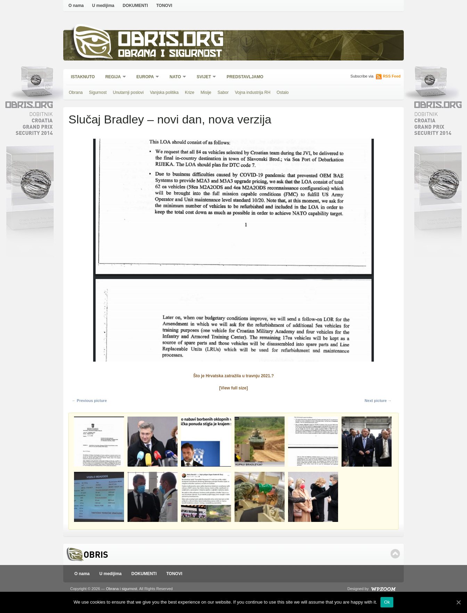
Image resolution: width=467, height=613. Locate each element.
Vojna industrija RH (252, 92)
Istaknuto (83, 76)
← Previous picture (89, 400)
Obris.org (171, 40)
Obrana (76, 92)
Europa (145, 77)
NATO (175, 77)
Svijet (204, 77)
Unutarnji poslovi (128, 92)
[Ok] (458, 602)
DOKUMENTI (135, 5)
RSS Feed (392, 76)
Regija (113, 77)
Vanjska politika (164, 92)
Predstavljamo (245, 76)
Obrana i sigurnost (169, 54)
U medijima (103, 5)
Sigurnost (98, 92)
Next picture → (378, 400)
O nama (76, 5)
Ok (387, 602)
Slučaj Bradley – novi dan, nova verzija (169, 119)
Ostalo (283, 92)
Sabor (223, 92)
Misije (205, 92)
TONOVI (164, 5)
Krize (189, 92)
